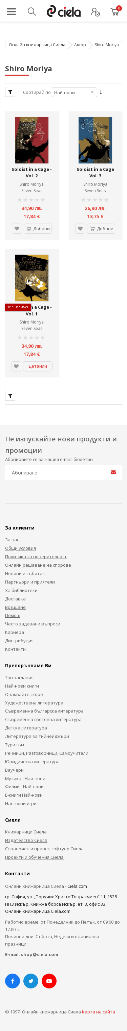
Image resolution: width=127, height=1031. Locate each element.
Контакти (15, 647)
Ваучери (14, 768)
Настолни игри (21, 802)
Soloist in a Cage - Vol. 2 (32, 171)
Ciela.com (77, 884)
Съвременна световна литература (43, 718)
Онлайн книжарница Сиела (37, 45)
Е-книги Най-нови (24, 794)
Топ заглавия (19, 676)
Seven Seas (31, 190)
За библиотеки (21, 589)
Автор (80, 45)
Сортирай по (37, 92)
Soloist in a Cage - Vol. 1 (32, 309)
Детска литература (26, 726)
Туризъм (14, 743)
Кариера (14, 631)
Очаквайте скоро (24, 693)
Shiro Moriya (32, 183)
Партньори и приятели (30, 580)
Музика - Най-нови (25, 777)
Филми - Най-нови (24, 785)
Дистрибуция (19, 639)
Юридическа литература (32, 760)
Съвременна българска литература (44, 709)
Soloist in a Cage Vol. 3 (95, 171)
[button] (17, 228)
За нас (12, 538)
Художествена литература (34, 701)
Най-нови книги (22, 684)
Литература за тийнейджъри (37, 735)
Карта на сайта (98, 1010)
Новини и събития (25, 572)
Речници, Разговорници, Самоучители (46, 751)
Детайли (37, 365)
